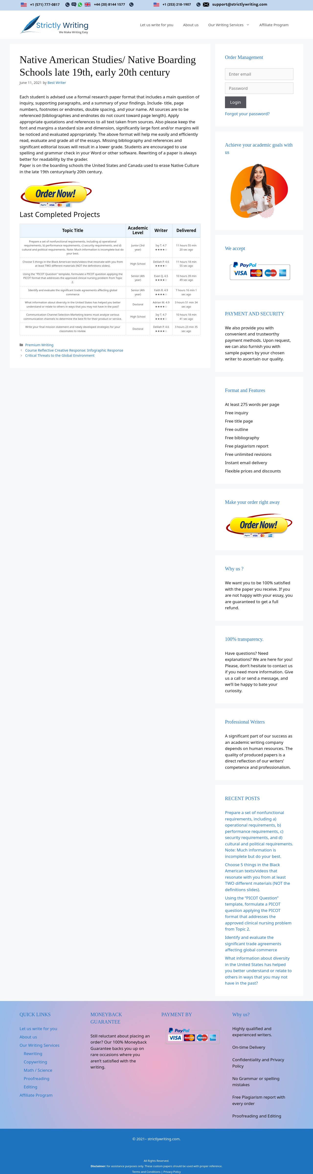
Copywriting (35, 1062)
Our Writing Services (231, 24)
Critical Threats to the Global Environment (59, 355)
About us (191, 24)
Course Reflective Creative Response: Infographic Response (74, 350)
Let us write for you (156, 24)
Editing (30, 1087)
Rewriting (33, 1053)
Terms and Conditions (146, 1172)
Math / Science (38, 1070)
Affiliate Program (274, 24)
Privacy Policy (172, 1172)
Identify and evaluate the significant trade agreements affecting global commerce (253, 943)
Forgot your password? (247, 113)
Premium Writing (39, 345)
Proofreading (36, 1078)
